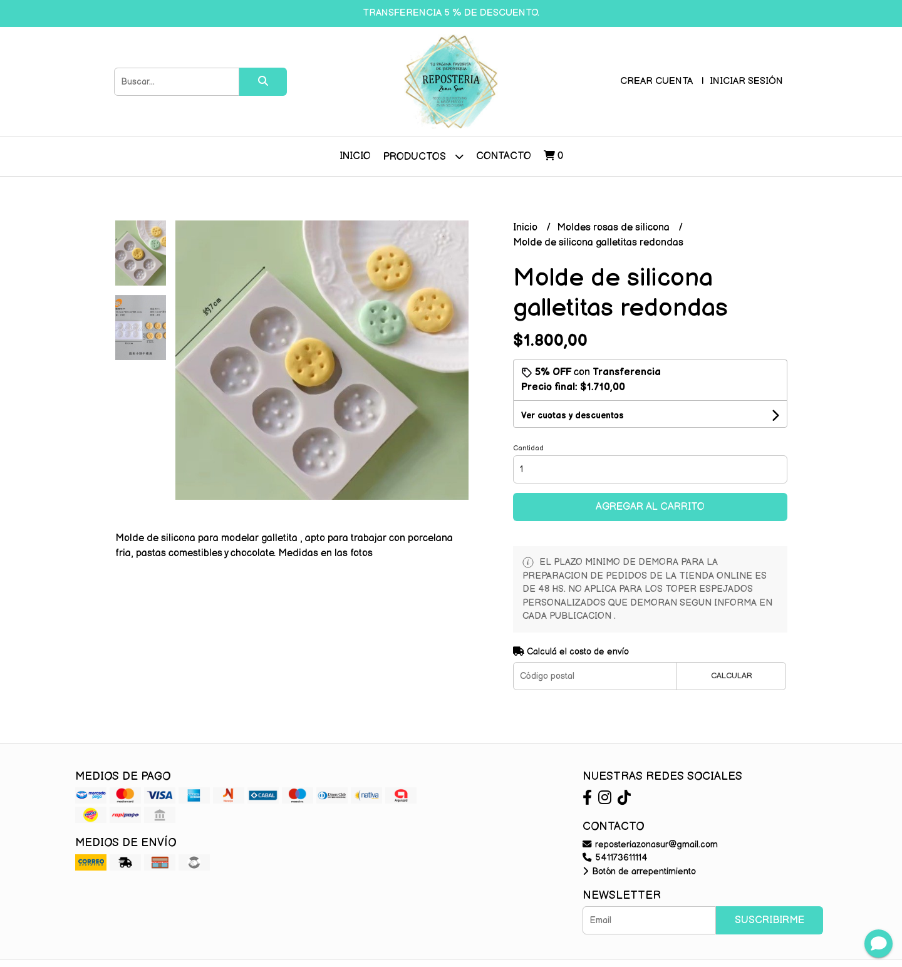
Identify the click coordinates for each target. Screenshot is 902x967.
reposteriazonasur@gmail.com (650, 844)
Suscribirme (769, 920)
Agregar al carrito (650, 507)
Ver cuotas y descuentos (572, 415)
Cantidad (528, 448)
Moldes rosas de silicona (614, 228)
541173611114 (615, 857)
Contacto (503, 156)
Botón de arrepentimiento (639, 871)
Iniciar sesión (746, 81)
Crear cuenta (656, 81)
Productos (423, 156)
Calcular (731, 676)
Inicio (355, 156)
